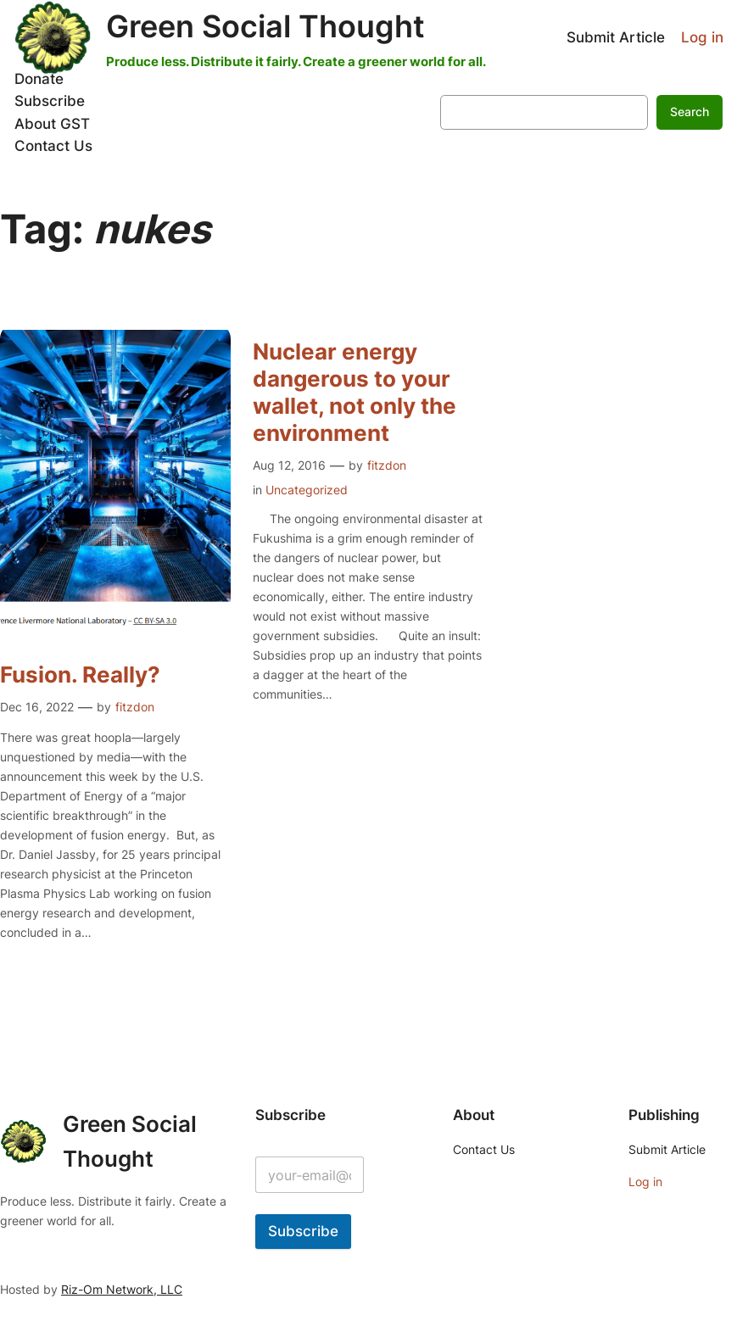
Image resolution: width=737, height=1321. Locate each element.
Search (689, 111)
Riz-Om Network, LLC (121, 1289)
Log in (702, 37)
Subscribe (303, 1231)
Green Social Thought (265, 26)
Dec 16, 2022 (37, 707)
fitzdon (134, 707)
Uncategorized (306, 489)
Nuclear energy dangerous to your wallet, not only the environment (354, 391)
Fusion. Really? (80, 674)
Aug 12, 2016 (289, 465)
